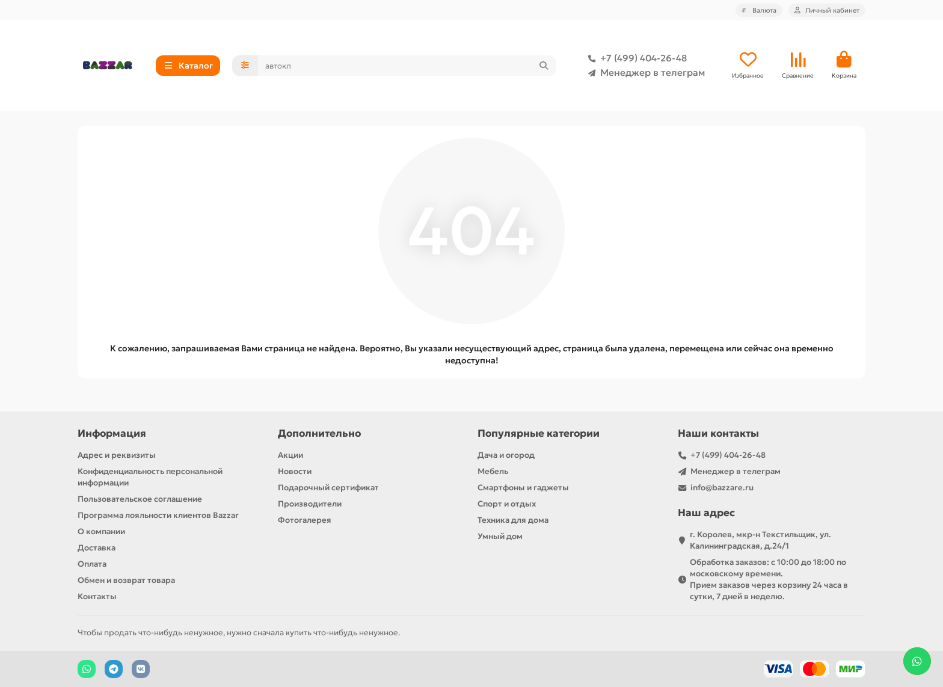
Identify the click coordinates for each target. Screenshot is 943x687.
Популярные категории (539, 433)
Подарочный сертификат (328, 487)
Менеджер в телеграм (644, 72)
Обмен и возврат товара (126, 580)
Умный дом (500, 536)
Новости (295, 471)
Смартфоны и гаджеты (523, 487)
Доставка (96, 548)
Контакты (97, 596)
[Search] (407, 65)
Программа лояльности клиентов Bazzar (158, 515)
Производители (310, 504)
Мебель (493, 471)
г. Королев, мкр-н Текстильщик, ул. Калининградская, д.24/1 (760, 540)
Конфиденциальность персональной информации (150, 477)
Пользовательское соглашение (140, 499)
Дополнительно (319, 433)
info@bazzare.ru (722, 487)
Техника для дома (513, 520)
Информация (112, 433)
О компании (101, 531)
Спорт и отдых (507, 504)
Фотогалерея (304, 520)
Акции (290, 455)
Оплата (92, 564)
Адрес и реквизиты (117, 455)
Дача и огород (506, 455)
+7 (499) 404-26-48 (635, 58)
